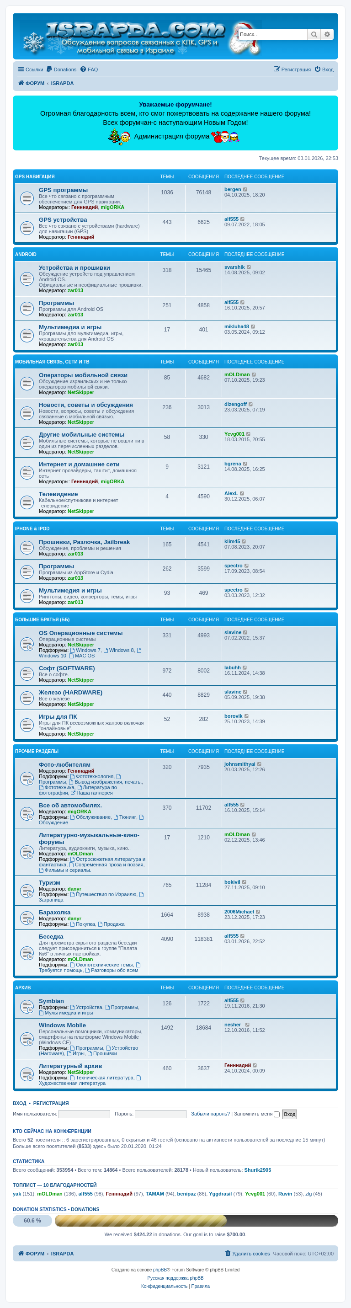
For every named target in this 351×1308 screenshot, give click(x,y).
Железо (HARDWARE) (70, 692)
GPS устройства (63, 219)
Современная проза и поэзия (106, 864)
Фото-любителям (64, 764)
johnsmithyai (239, 764)
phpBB (160, 1269)
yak (17, 1193)
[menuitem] (61, 69)
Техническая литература (101, 1077)
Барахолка (54, 912)
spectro (233, 565)
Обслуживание (90, 817)
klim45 (232, 541)
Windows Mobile (62, 1025)
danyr (74, 889)
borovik (233, 716)
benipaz (186, 1193)
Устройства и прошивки (74, 267)
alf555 (231, 219)
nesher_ (234, 1024)
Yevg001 (234, 434)
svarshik (234, 267)
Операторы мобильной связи (83, 375)
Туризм (49, 882)
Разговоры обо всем (111, 970)
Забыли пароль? (210, 1113)
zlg (308, 1193)
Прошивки (102, 1053)
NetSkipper (81, 392)
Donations (85, 1209)
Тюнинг (124, 817)
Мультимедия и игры (70, 590)
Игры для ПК (58, 716)
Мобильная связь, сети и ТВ (52, 361)
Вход (19, 1103)
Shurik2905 (258, 1170)
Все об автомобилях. (70, 805)
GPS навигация (35, 176)
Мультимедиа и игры (70, 327)
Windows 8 (118, 650)
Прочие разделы (36, 751)
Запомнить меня (257, 1113)
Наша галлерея (92, 792)
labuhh (232, 667)
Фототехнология (91, 776)
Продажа (111, 924)
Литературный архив (70, 1065)
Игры (76, 1053)
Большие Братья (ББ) (42, 619)
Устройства (86, 1007)
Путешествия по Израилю (103, 894)
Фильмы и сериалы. (65, 870)
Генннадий (84, 207)
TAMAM (155, 1193)
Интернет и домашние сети (79, 464)
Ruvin (285, 1193)
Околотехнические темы (101, 964)
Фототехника (56, 787)
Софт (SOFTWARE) (67, 668)
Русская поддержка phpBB (175, 1278)
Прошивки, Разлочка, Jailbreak (84, 542)
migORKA (112, 207)
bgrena (232, 463)
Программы (56, 302)
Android (26, 254)
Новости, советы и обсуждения (86, 404)
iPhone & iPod (32, 528)
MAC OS (82, 655)
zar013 (75, 290)
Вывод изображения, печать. (105, 782)
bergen (232, 189)
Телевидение (58, 494)
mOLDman (237, 374)
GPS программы (63, 190)
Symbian (51, 1001)
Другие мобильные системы (81, 434)
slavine (232, 632)
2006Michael (239, 911)
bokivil (232, 882)
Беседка (51, 936)
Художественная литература (90, 1080)
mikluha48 (236, 326)
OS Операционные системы (81, 633)
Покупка (82, 924)
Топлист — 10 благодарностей (55, 1185)
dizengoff (235, 404)
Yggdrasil (220, 1193)
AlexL (231, 493)
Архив (23, 987)
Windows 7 (85, 650)
